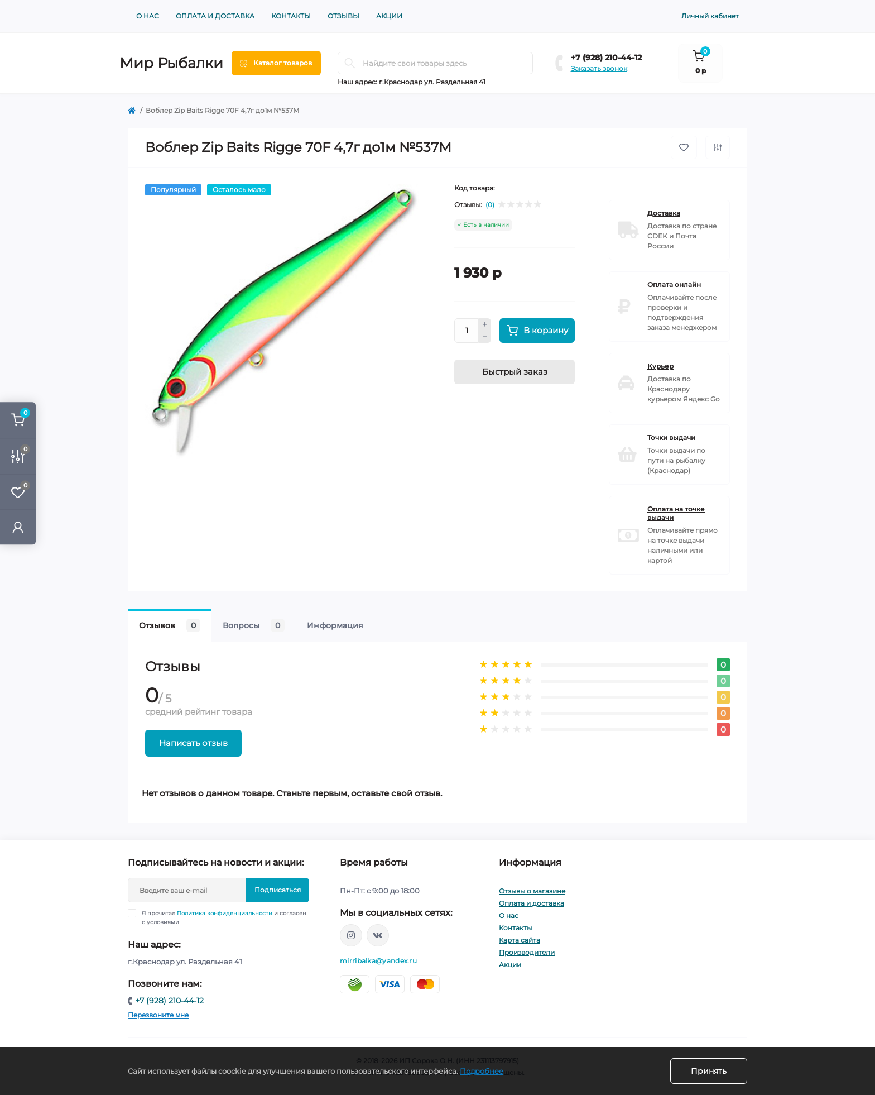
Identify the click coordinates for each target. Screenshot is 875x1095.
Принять (709, 1071)
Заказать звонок (599, 68)
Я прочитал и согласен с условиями (224, 917)
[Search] (350, 63)
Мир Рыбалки (171, 63)
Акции (389, 16)
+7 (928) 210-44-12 (606, 57)
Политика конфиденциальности (224, 913)
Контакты (291, 16)
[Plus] (485, 324)
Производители (527, 952)
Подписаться (277, 890)
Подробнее (481, 1071)
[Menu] (276, 63)
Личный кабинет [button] (710, 16)
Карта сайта (519, 940)
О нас (147, 16)
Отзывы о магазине (532, 891)
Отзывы (343, 16)
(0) (489, 205)
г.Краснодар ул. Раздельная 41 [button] (432, 82)
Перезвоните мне (158, 1015)
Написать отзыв (193, 743)
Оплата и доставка (215, 16)
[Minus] (485, 337)
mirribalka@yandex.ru (378, 961)
